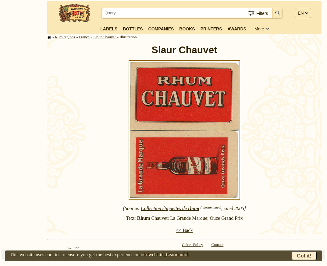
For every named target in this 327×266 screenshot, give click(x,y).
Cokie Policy (192, 245)
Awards (236, 28)
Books (187, 28)
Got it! (304, 255)
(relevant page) (211, 207)
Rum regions (65, 37)
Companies (161, 28)
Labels (108, 28)
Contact (217, 245)
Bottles (133, 28)
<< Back (184, 230)
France (84, 37)
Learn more (177, 254)
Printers (211, 28)
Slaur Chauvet (105, 37)
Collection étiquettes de (170, 208)
